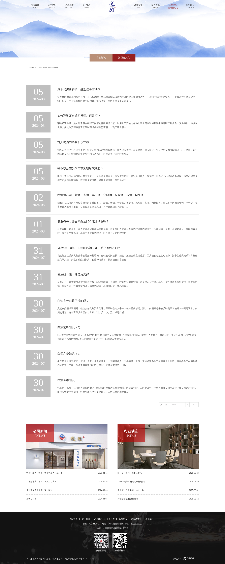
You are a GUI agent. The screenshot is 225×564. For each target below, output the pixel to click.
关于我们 (52, 6)
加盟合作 (138, 6)
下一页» (194, 405)
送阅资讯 (155, 6)
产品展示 (69, 6)
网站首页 (35, 6)
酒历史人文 (124, 57)
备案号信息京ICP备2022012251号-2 (80, 559)
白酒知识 (101, 57)
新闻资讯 (123, 519)
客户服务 (86, 6)
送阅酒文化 (172, 7)
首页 (40, 68)
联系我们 (190, 6)
